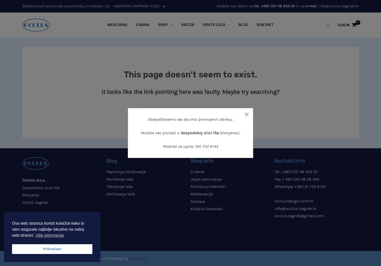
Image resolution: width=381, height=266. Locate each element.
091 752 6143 (206, 146)
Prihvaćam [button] (52, 249)
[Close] (246, 114)
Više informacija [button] (49, 235)
